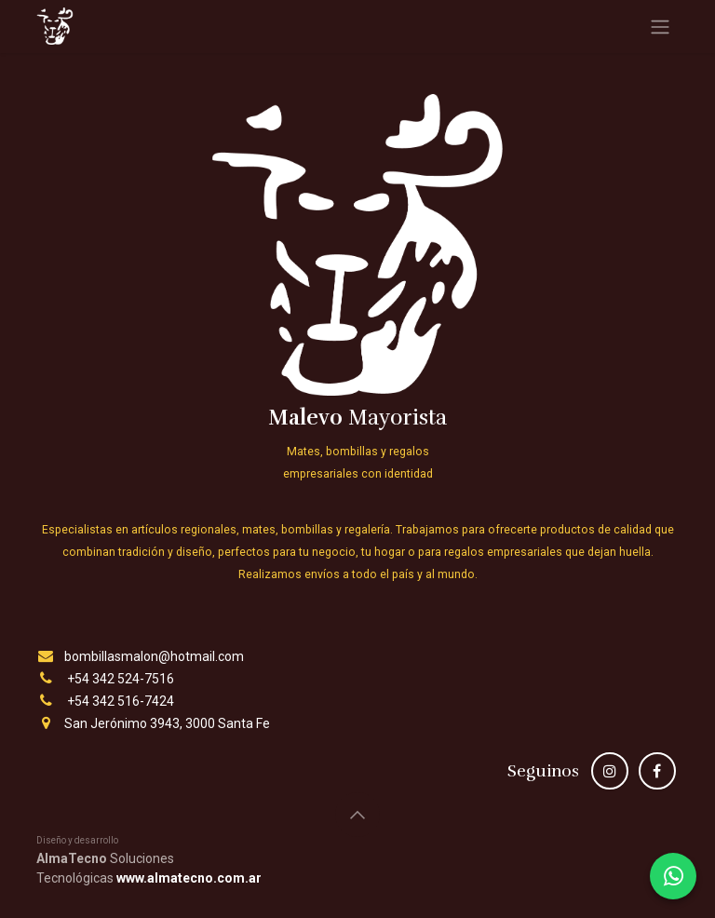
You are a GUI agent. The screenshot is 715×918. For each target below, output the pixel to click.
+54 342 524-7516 (120, 678)
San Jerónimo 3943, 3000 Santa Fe (167, 723)
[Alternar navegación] (660, 26)
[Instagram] (609, 771)
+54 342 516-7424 (120, 701)
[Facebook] (657, 771)
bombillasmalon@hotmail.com (154, 656)
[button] (357, 814)
